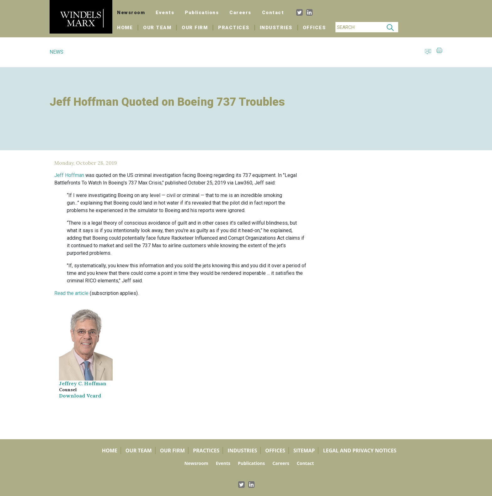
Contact (273, 12)
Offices (314, 27)
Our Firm (195, 27)
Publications (202, 12)
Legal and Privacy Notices (359, 450)
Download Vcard (80, 395)
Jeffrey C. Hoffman (82, 383)
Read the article (71, 293)
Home (127, 27)
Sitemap (304, 450)
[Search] (358, 27)
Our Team (157, 27)
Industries (276, 27)
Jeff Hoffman (69, 175)
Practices (233, 27)
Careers (240, 12)
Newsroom (131, 12)
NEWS (56, 52)
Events (165, 12)
